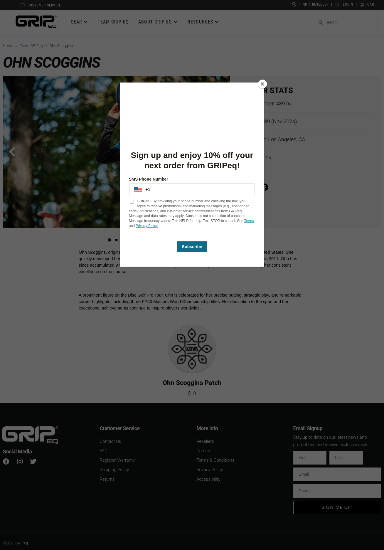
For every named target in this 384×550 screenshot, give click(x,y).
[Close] (262, 84)
